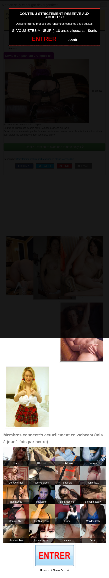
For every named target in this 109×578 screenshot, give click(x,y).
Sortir (72, 40)
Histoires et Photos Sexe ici (54, 570)
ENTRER (44, 38)
